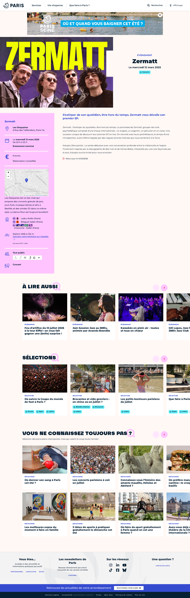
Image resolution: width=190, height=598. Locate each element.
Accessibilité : (77, 595)
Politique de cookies (123, 595)
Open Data (108, 595)
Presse (98, 595)
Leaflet (26, 195)
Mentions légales (52, 595)
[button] (26, 180)
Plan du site (140, 595)
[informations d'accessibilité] (27, 257)
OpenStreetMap (38, 195)
